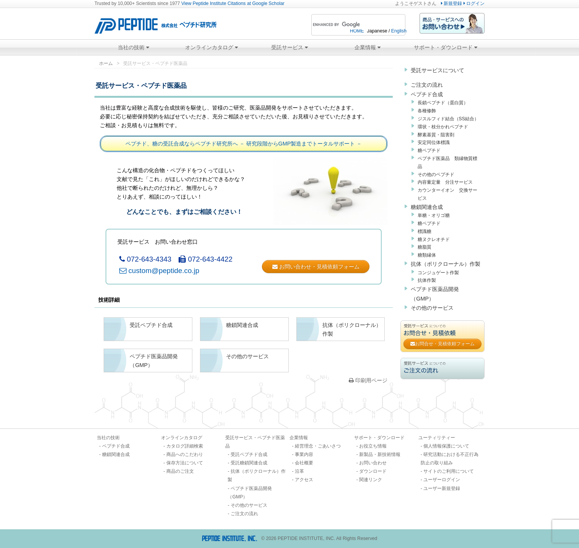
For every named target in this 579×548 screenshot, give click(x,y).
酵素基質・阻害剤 (436, 134)
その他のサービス (432, 308)
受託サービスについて (437, 70)
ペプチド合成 (427, 94)
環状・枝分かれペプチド (443, 126)
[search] (348, 24)
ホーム (106, 63)
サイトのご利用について (448, 471)
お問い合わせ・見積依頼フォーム (315, 266)
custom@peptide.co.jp (159, 271)
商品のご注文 (180, 471)
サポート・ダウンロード (445, 47)
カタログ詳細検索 (184, 446)
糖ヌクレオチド (434, 239)
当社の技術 (133, 47)
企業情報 (368, 47)
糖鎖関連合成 (427, 207)
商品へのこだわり (184, 454)
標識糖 (424, 231)
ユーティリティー (436, 437)
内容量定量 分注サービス (445, 182)
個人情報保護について (446, 446)
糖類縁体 (427, 255)
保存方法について (184, 463)
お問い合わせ (373, 463)
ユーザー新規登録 (441, 488)
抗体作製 (427, 280)
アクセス (304, 479)
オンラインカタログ (211, 47)
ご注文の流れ (427, 85)
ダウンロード (373, 471)
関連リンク (370, 479)
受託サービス (289, 47)
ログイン (474, 3)
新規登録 (451, 3)
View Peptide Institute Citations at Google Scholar (233, 3)
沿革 (299, 471)
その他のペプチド (436, 174)
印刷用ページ (368, 380)
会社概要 (304, 463)
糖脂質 (424, 247)
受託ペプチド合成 (249, 454)
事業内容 (304, 454)
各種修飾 (427, 110)
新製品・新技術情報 (379, 454)
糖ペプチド (429, 150)
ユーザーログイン (441, 479)
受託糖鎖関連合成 (249, 463)
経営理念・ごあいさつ (318, 446)
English (399, 31)
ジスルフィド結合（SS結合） (448, 118)
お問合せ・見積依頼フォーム (442, 343)
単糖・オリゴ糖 (434, 215)
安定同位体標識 (434, 142)
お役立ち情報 (373, 446)
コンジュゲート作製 (438, 272)
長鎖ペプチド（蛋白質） (443, 102)
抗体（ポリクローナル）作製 (445, 264)
